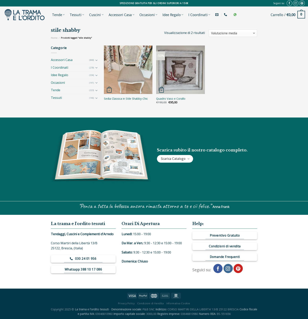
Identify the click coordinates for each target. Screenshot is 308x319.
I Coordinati (199, 14)
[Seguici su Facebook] (289, 3)
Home (54, 37)
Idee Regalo (172, 14)
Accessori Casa (121, 14)
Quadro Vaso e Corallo (170, 98)
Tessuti (77, 14)
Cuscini (96, 14)
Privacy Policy (126, 303)
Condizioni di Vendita (150, 303)
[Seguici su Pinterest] (302, 3)
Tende (58, 14)
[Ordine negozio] (233, 33)
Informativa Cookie (178, 303)
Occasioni (148, 14)
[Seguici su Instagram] (296, 3)
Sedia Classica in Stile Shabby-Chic (126, 98)
